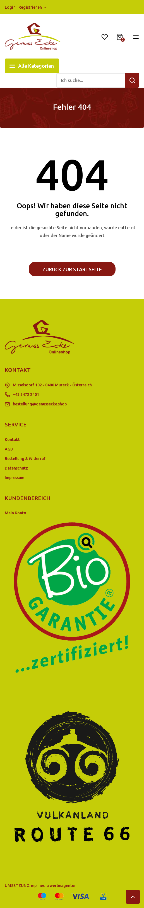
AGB (9, 449)
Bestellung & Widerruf (25, 458)
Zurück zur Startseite (72, 269)
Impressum (14, 477)
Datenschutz (16, 468)
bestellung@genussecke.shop (40, 404)
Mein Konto (15, 513)
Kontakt (12, 439)
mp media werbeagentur (53, 885)
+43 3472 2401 (26, 394)
